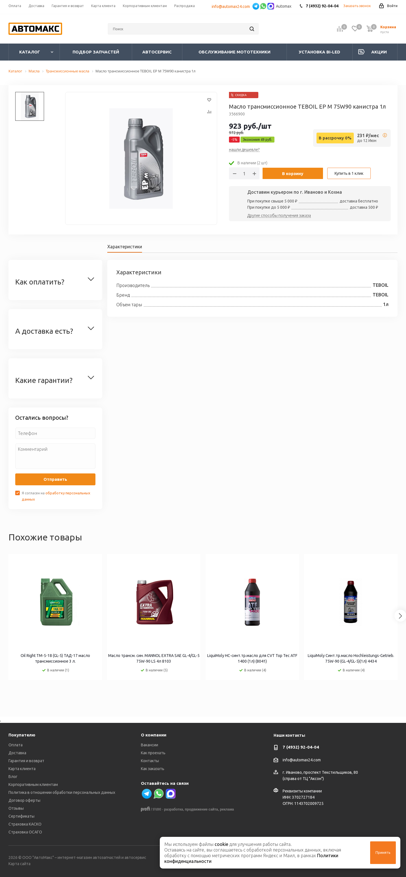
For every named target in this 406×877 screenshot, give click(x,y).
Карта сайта (19, 863)
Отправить (55, 479)
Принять (383, 852)
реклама (227, 809)
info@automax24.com (232, 6)
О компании (153, 734)
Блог (13, 776)
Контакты (150, 761)
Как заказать (152, 768)
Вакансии (149, 745)
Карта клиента (22, 768)
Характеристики (124, 246)
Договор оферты (24, 800)
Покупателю (21, 734)
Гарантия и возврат (26, 761)
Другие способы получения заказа (279, 216)
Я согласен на (56, 496)
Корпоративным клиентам (33, 784)
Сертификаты (21, 816)
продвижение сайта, (202, 809)
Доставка (17, 753)
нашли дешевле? (244, 150)
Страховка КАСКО (25, 824)
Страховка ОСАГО (25, 832)
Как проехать (153, 753)
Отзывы (16, 808)
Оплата (15, 745)
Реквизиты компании (302, 791)
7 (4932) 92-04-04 (301, 747)
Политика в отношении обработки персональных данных (61, 792)
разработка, (174, 809)
